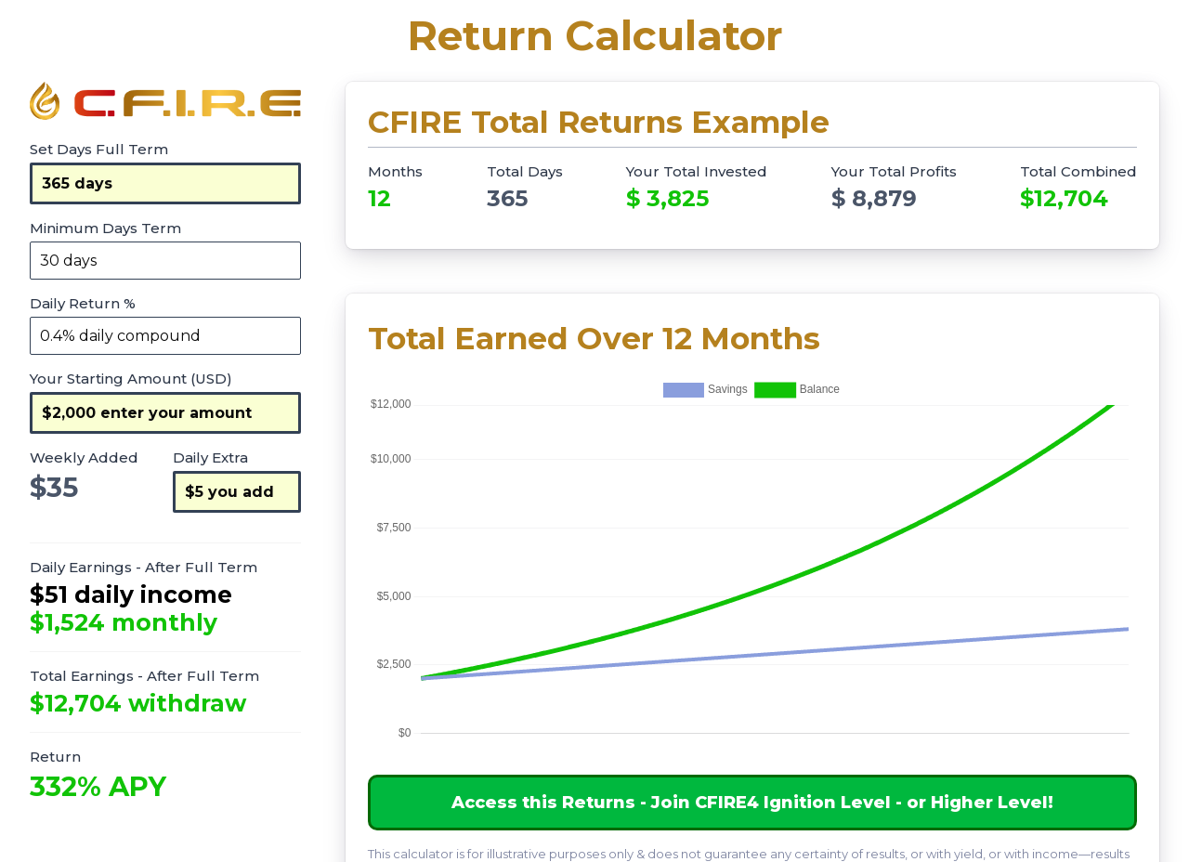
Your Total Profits (894, 171)
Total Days (525, 171)
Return (55, 756)
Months (395, 171)
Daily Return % (83, 303)
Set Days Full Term (99, 149)
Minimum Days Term (105, 228)
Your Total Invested (696, 171)
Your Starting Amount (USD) (131, 378)
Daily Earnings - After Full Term (143, 567)
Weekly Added (84, 457)
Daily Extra (210, 457)
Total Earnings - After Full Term (144, 676)
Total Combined (1078, 171)
